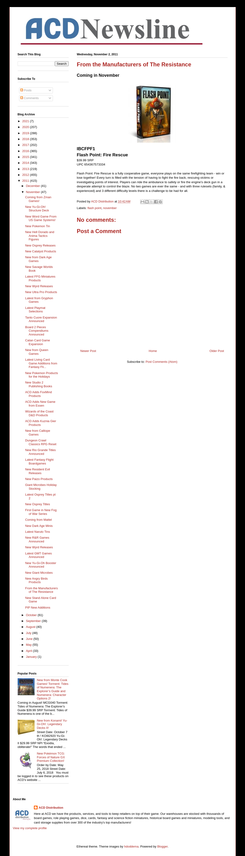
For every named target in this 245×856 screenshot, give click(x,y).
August (31, 627)
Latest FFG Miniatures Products (40, 278)
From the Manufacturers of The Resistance (41, 590)
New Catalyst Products (40, 251)
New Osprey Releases (40, 245)
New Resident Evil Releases (37, 471)
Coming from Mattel (38, 519)
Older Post (216, 351)
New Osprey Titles (37, 504)
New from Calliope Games (37, 432)
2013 (26, 169)
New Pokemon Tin (37, 226)
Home (153, 351)
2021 (26, 121)
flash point (94, 208)
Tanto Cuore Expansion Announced (41, 319)
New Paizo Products (39, 479)
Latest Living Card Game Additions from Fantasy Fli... (41, 363)
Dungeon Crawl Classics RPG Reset (40, 442)
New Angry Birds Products (36, 580)
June (29, 639)
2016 (26, 151)
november (110, 208)
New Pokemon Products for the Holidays (41, 375)
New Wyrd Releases (39, 286)
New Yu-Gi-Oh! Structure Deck (37, 208)
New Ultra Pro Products (41, 292)
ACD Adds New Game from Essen (40, 403)
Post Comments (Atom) (161, 361)
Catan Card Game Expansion (37, 342)
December (33, 186)
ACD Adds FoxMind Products (38, 394)
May (29, 644)
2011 (26, 180)
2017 (26, 145)
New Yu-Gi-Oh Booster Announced (40, 565)
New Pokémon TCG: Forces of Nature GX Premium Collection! (51, 757)
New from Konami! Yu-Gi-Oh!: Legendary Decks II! (52, 724)
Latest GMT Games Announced (38, 555)
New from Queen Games (36, 351)
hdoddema (131, 846)
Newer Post (88, 351)
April (29, 651)
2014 (26, 163)
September (34, 621)
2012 (26, 175)
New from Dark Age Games (38, 259)
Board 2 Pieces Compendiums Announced (36, 330)
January (32, 656)
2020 (26, 127)
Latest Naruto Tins (37, 531)
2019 (26, 133)
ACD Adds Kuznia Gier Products (40, 423)
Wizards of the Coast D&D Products (39, 413)
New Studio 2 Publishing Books (38, 384)
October (32, 615)
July (29, 633)
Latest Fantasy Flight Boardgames (39, 461)
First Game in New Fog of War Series (41, 512)
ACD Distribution (51, 807)
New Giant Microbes (39, 572)
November (33, 192)
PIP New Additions (37, 607)
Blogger (162, 846)
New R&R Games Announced (37, 539)
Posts (26, 90)
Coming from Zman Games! (38, 199)
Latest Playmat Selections (35, 309)
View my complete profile (30, 828)
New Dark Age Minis (39, 526)
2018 (26, 139)
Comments (29, 98)
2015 (26, 157)
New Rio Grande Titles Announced (40, 452)
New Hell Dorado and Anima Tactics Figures (39, 235)
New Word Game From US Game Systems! (40, 218)
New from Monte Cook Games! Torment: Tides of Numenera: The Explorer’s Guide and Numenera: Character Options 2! (52, 689)
